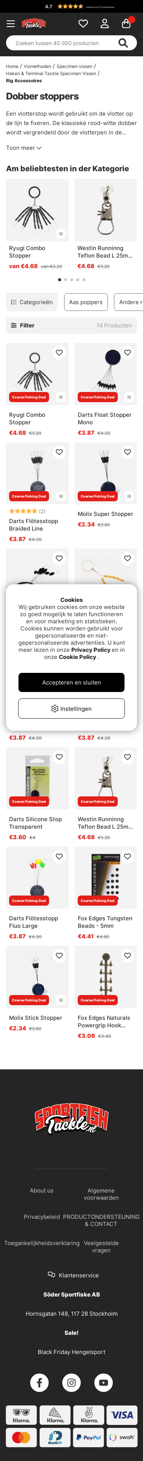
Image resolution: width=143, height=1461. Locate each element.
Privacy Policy (91, 649)
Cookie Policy (77, 656)
